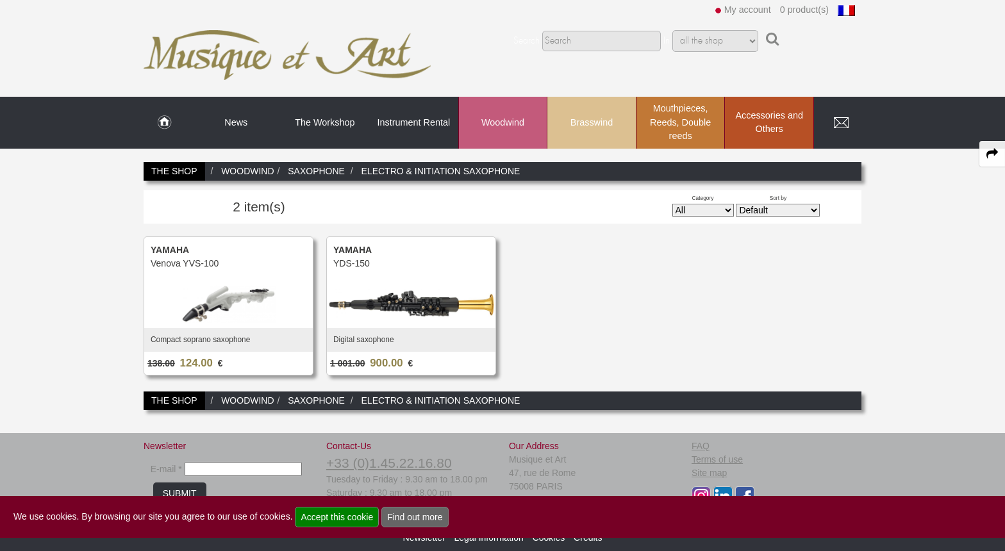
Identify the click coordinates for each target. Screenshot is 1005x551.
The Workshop (324, 122)
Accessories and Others (769, 122)
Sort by (778, 198)
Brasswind (591, 122)
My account (747, 9)
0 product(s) (804, 9)
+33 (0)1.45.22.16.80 (389, 463)
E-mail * (166, 469)
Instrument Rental (414, 122)
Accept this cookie (337, 517)
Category (703, 198)
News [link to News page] (235, 122)
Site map (709, 473)
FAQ (701, 446)
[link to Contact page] (841, 123)
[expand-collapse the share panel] (992, 154)
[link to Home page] (164, 123)
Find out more (414, 517)
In (666, 41)
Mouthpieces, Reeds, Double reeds (680, 122)
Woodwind (502, 122)
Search (526, 41)
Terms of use (717, 459)
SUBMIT (180, 493)
